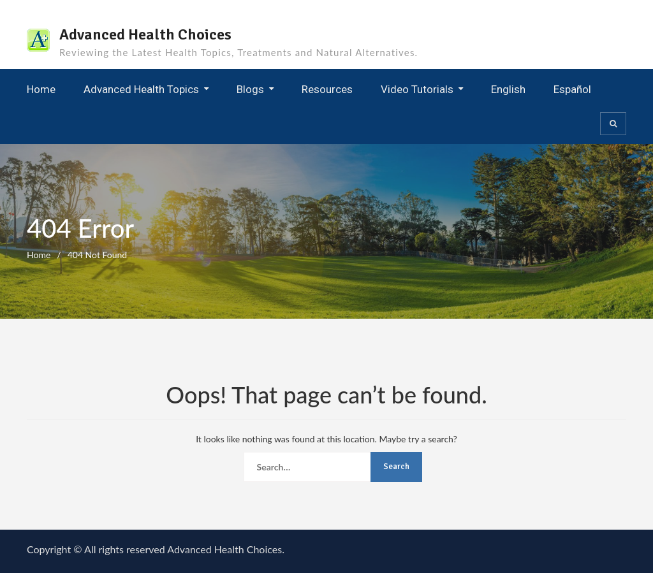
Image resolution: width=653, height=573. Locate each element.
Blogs (250, 89)
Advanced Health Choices (145, 34)
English (508, 89)
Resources (327, 89)
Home (41, 89)
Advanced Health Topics (141, 89)
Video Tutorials (417, 89)
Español (572, 89)
